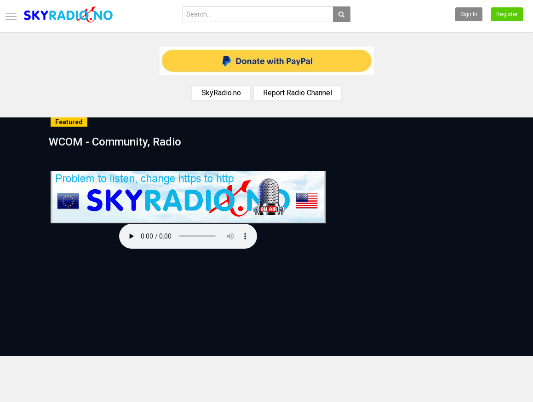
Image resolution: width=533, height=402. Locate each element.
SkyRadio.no (221, 92)
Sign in (468, 14)
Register (507, 14)
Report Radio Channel (297, 92)
